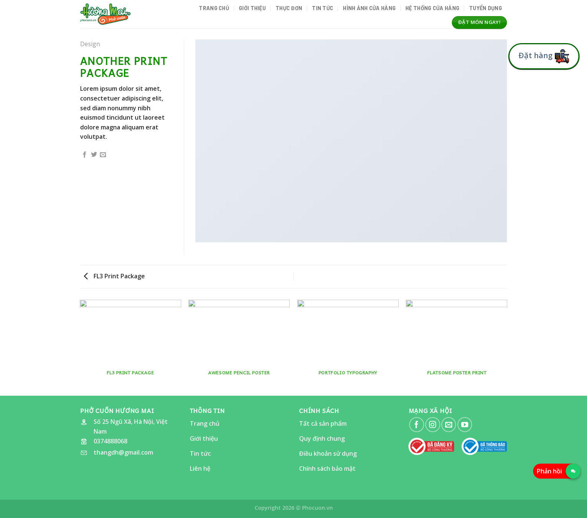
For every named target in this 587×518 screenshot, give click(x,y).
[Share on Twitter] (94, 155)
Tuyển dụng (485, 8)
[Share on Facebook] (85, 155)
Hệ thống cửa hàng (432, 8)
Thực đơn (289, 8)
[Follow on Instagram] (432, 424)
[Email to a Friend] (103, 155)
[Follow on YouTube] (464, 424)
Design (90, 44)
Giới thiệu (252, 8)
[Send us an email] (448, 424)
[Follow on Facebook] (416, 424)
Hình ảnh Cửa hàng (369, 8)
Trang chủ (214, 8)
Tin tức (322, 8)
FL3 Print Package (114, 276)
